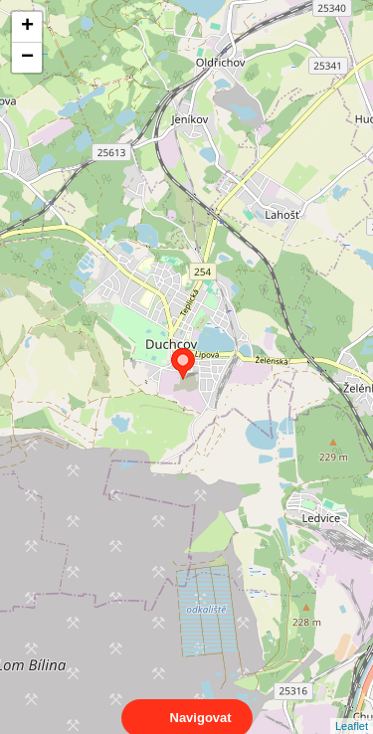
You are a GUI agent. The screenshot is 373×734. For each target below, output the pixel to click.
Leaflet (351, 708)
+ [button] (27, 27)
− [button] (27, 58)
